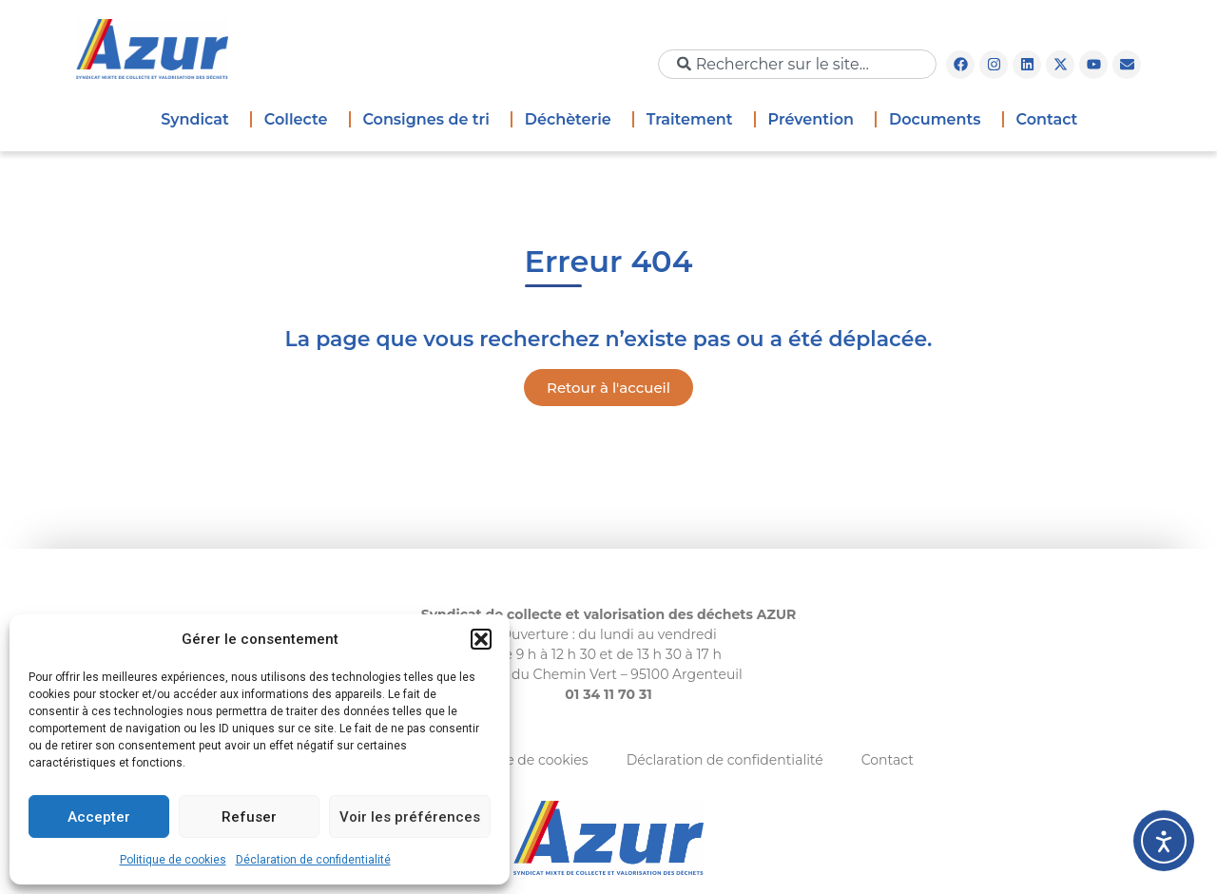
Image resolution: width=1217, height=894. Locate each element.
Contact (1047, 119)
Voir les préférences (409, 817)
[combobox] (797, 64)
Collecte (301, 119)
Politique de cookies (173, 859)
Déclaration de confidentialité (313, 859)
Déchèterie (573, 119)
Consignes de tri (430, 119)
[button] (481, 639)
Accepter (99, 817)
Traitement (695, 119)
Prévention (815, 119)
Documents (940, 119)
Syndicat (200, 119)
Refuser (249, 817)
